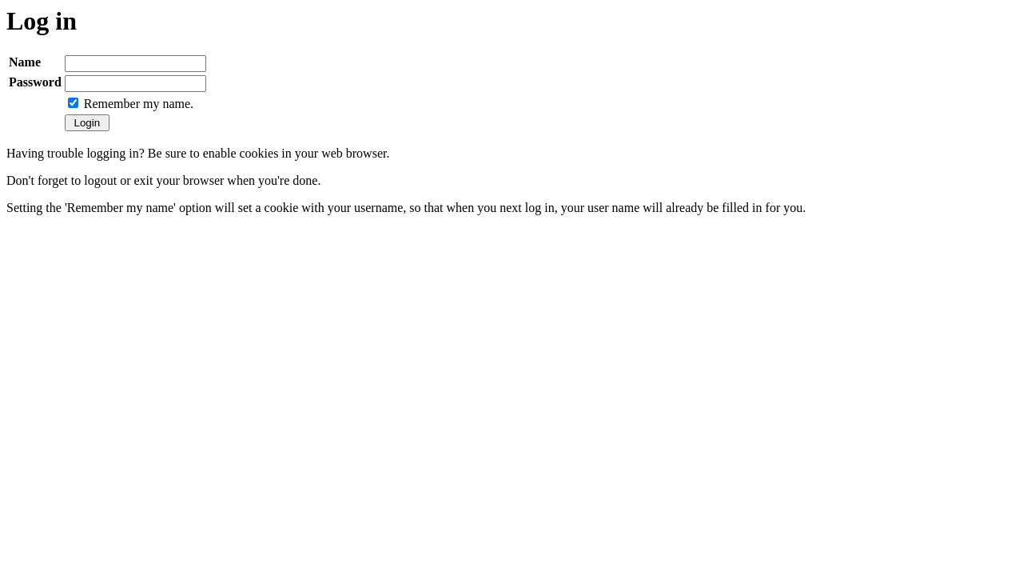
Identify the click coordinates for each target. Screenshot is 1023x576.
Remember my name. (138, 103)
